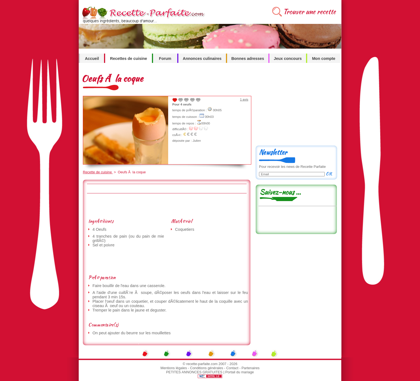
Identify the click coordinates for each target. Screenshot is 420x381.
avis (244, 99)
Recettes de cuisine (128, 58)
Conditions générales (206, 368)
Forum (165, 58)
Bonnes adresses (247, 58)
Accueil (92, 58)
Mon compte (324, 58)
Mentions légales (173, 368)
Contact (232, 368)
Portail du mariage (239, 372)
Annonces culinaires (202, 58)
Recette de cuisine (98, 172)
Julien (197, 140)
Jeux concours (288, 58)
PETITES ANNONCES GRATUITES (194, 372)
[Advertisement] (166, 206)
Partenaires (251, 368)
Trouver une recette (309, 11)
